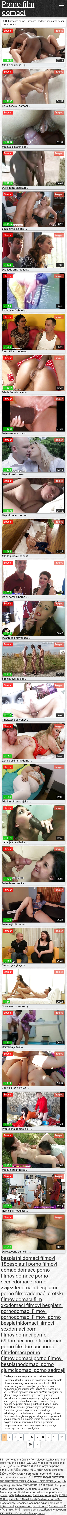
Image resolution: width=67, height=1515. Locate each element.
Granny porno (36, 1513)
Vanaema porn (23, 1506)
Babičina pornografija (45, 1495)
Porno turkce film (31, 1466)
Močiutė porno (8, 1492)
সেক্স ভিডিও (14, 1469)
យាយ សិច (40, 1485)
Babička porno (23, 1495)
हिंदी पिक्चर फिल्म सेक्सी (12, 1481)
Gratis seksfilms (53, 1469)
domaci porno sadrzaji (40, 1370)
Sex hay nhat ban (55, 1459)
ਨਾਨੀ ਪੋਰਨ (28, 1485)
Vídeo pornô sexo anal (51, 1462)
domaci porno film (26, 1341)
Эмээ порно (32, 1489)
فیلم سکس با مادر (10, 1466)
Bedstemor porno (28, 1492)
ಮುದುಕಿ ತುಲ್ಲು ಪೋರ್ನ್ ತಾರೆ (49, 1477)
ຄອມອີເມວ (45, 1509)
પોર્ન (31, 1477)
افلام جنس (32, 1462)
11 (62, 1437)
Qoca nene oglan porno (41, 1503)
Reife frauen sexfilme (12, 1462)
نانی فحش (60, 1481)
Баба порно (46, 1492)
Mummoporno (40, 1473)
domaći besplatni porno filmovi (29, 1290)
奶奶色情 (51, 1485)
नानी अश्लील (6, 1513)
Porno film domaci (18, 8)
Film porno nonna (10, 1459)
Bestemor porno (47, 1499)
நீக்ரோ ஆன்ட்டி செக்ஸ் (14, 1477)
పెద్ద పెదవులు (32, 1481)
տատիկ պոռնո (32, 1469)
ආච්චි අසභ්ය (20, 1513)
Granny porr (24, 1473)
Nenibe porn (58, 1509)
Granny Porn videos (32, 1459)
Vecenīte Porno (50, 1489)
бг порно (54, 1473)
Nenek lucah (29, 1499)
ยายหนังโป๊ (15, 1499)
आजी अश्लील (47, 1481)
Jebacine (21, 1503)
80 (30, 1444)
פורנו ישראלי (56, 1506)
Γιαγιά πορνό (40, 1506)
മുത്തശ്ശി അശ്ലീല (11, 1485)
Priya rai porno (29, 1509)
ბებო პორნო (8, 1473)
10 (54, 1437)
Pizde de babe (16, 1489)
